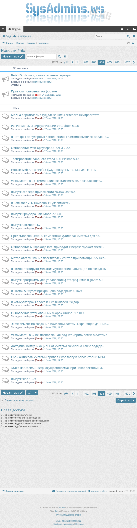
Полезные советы (42, 82)
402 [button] (86, 62)
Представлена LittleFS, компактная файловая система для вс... (56, 236)
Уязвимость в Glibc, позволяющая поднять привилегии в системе (59, 335)
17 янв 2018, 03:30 (53, 140)
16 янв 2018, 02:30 (53, 206)
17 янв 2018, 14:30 (53, 118)
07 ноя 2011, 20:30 (53, 78)
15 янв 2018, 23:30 (53, 228)
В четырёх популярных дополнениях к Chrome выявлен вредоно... (60, 137)
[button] (66, 62)
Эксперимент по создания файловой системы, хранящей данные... (60, 324)
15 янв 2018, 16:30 (53, 239)
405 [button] (109, 62)
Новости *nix (13, 50)
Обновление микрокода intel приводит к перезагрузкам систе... (57, 247)
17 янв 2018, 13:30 (53, 129)
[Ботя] (38, 118)
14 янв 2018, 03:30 (53, 294)
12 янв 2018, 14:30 (53, 360)
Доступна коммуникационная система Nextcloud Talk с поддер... (58, 346)
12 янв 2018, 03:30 (53, 382)
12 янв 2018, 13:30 (53, 371)
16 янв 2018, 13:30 (53, 184)
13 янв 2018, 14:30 (53, 327)
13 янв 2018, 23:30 (53, 305)
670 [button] (127, 62)
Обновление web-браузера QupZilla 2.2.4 (41, 148)
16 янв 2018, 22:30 (53, 162)
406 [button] (117, 62)
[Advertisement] (68, 458)
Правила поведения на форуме (34, 91)
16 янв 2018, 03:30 (53, 195)
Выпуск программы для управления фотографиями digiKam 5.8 (57, 280)
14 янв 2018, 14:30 (53, 283)
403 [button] (94, 62)
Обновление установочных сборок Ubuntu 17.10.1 (48, 313)
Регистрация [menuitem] (135, 30)
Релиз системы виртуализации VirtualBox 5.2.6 (45, 126)
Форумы (16, 29)
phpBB (62, 508)
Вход (8, 36)
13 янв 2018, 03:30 (53, 338)
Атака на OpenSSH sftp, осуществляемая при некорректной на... (57, 368)
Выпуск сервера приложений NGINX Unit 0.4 (43, 192)
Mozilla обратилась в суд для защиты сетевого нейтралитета (55, 115)
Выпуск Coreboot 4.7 (25, 225)
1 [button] (77, 62)
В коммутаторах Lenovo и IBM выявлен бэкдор (45, 302)
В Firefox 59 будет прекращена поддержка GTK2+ (46, 291)
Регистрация (24, 36)
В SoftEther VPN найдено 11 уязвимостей (41, 203)
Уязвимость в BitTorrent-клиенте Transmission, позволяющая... (57, 181)
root (37, 95)
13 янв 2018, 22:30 (53, 316)
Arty (57, 511)
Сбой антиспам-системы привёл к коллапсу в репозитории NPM (58, 357)
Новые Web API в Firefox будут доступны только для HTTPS (53, 170)
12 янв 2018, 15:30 (53, 349)
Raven (38, 78)
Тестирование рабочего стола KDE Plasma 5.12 (45, 159)
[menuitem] (122, 29)
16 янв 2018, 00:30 (53, 217)
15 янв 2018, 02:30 (53, 272)
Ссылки (4, 30)
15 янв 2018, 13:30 (53, 250)
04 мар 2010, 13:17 (51, 95)
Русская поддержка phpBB (68, 515)
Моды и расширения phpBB (68, 521)
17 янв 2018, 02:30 (53, 151)
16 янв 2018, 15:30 (53, 173)
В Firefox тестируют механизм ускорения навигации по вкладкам (58, 269)
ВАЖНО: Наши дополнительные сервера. (41, 75)
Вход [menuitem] (129, 30)
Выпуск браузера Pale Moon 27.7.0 (36, 214)
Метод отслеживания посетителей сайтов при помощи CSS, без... (59, 258)
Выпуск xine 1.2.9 (23, 379)
